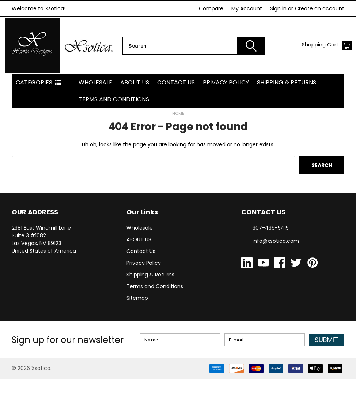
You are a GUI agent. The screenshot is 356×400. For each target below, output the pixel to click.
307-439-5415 (271, 249)
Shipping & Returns (286, 103)
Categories (34, 103)
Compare (211, 8)
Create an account (319, 8)
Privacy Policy (226, 103)
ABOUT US (134, 103)
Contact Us (176, 103)
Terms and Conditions (114, 120)
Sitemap (137, 319)
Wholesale (95, 103)
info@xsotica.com (276, 262)
